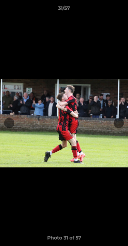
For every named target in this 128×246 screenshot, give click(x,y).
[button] (120, 10)
